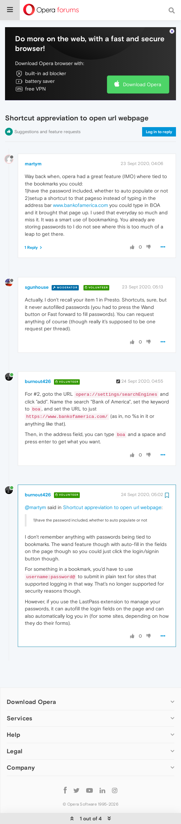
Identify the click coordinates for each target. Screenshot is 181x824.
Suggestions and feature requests (47, 111)
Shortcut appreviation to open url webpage (112, 487)
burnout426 (38, 361)
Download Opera (142, 64)
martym (33, 143)
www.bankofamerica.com (80, 184)
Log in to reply (159, 111)
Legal (15, 730)
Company (21, 747)
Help (13, 714)
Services (19, 697)
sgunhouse (37, 266)
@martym (35, 487)
